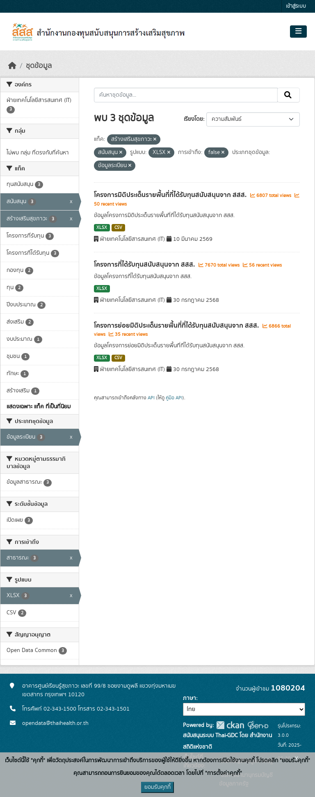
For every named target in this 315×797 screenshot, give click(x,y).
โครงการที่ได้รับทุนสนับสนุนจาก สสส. (145, 264)
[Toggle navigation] (298, 31)
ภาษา (189, 698)
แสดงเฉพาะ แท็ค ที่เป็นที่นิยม (39, 407)
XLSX (101, 227)
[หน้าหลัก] (12, 66)
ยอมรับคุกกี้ (157, 787)
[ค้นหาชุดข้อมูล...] (186, 95)
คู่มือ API (174, 397)
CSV (118, 227)
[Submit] (288, 95)
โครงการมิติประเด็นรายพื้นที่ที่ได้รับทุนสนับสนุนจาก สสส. (171, 195)
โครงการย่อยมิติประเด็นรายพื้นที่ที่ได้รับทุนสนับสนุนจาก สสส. (177, 325)
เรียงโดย (193, 119)
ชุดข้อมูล (39, 66)
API (151, 397)
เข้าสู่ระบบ (296, 6)
